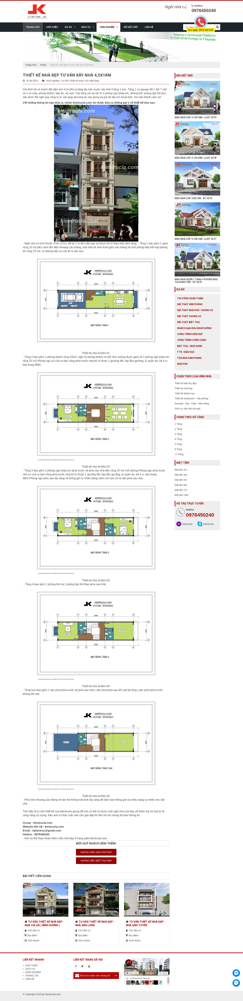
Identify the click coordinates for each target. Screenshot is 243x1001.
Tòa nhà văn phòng (189, 358)
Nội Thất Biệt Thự (188, 322)
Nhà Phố (182, 364)
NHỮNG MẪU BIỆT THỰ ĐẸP (96, 860)
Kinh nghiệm (53, 80)
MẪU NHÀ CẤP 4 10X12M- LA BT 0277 (195, 239)
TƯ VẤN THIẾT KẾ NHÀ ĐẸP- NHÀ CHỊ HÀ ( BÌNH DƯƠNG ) (44, 923)
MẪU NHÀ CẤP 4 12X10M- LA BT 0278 (195, 158)
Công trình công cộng (191, 340)
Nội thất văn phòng (189, 304)
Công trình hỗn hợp (190, 334)
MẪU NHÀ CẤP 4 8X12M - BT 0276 (193, 198)
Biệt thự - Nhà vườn (189, 346)
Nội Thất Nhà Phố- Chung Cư (195, 310)
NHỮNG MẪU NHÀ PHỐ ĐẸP (96, 852)
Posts (43, 65)
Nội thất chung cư (189, 316)
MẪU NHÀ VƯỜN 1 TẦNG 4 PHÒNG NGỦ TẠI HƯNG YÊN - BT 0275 (196, 280)
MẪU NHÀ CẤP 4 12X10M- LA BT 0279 (195, 117)
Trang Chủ (31, 65)
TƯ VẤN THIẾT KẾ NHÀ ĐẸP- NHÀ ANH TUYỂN (145, 923)
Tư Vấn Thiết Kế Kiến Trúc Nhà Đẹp (80, 80)
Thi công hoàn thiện (190, 298)
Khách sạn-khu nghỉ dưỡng (194, 328)
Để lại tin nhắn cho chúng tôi (95, 975)
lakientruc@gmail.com (46, 830)
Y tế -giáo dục (186, 352)
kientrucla (187, 524)
